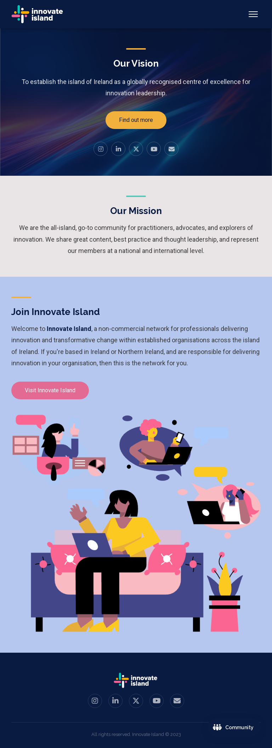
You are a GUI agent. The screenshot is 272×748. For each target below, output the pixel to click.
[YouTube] (154, 149)
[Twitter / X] (136, 149)
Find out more (136, 120)
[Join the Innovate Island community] (234, 727)
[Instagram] (101, 149)
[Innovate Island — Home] (37, 14)
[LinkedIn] (118, 149)
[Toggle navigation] (253, 14)
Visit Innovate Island (50, 390)
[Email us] (171, 149)
